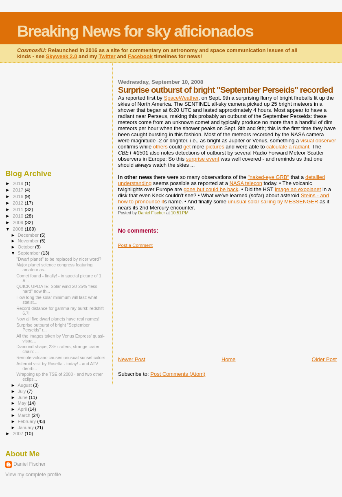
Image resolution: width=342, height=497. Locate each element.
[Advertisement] (179, 299)
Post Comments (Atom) (177, 374)
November (29, 240)
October (26, 246)
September (30, 253)
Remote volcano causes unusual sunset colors (60, 357)
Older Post (324, 359)
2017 (18, 189)
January (26, 427)
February (27, 421)
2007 (18, 433)
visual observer (318, 140)
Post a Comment (135, 245)
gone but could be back (211, 189)
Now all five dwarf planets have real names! (57, 318)
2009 (18, 222)
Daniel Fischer (29, 464)
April (23, 409)
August (25, 385)
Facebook (140, 56)
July (22, 391)
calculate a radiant (287, 147)
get (187, 147)
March (25, 415)
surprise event (202, 159)
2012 (18, 202)
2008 (18, 228)
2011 (18, 209)
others (160, 147)
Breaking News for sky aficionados (135, 31)
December (29, 235)
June (23, 397)
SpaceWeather (181, 98)
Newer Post (131, 359)
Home (228, 359)
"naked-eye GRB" (268, 177)
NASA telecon (246, 183)
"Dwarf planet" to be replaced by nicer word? (58, 259)
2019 (18, 183)
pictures (215, 147)
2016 (18, 196)
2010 (18, 215)
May (23, 403)
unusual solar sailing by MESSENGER (273, 201)
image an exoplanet (298, 189)
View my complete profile (33, 474)
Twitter (107, 56)
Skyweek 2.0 (61, 56)
